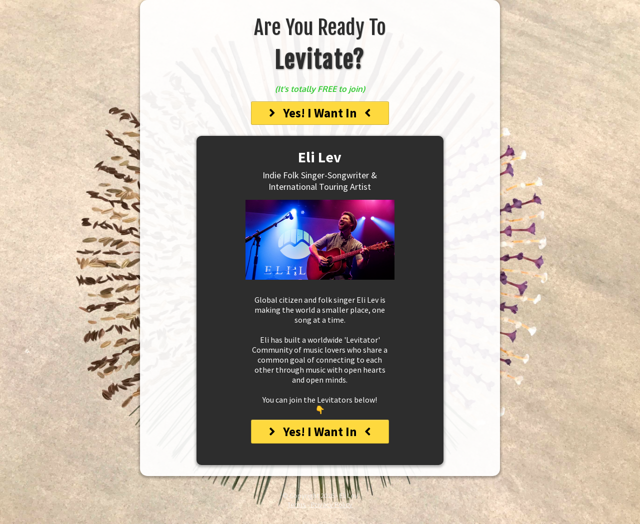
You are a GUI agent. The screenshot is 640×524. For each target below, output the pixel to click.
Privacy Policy (331, 504)
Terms (297, 504)
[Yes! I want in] (320, 113)
